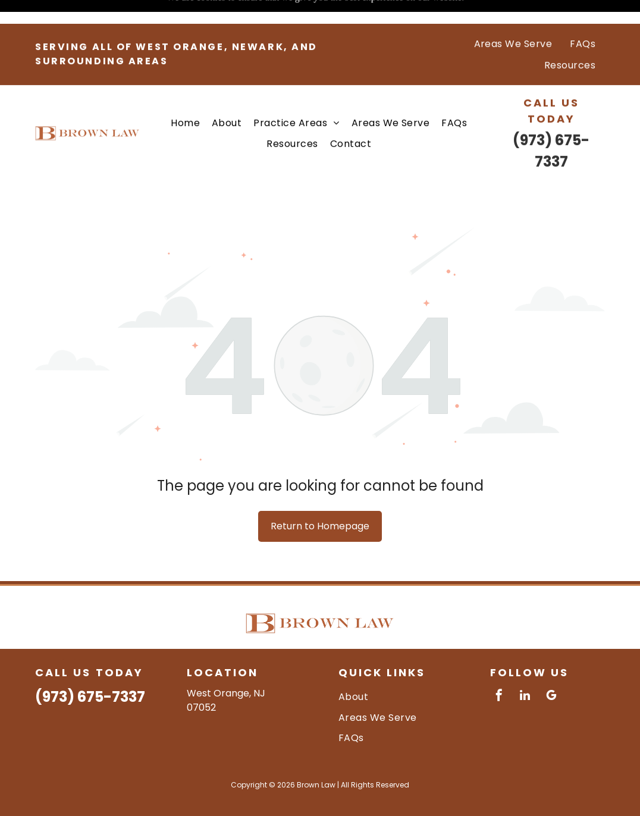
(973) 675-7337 (90, 667)
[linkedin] (525, 667)
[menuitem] (513, 20)
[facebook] (499, 667)
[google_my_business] (551, 667)
